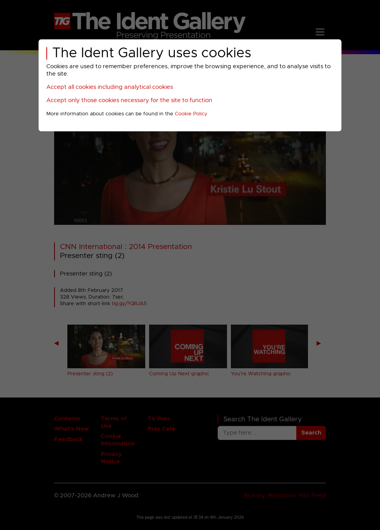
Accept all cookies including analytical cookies (109, 87)
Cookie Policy (191, 114)
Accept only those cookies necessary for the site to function (129, 100)
